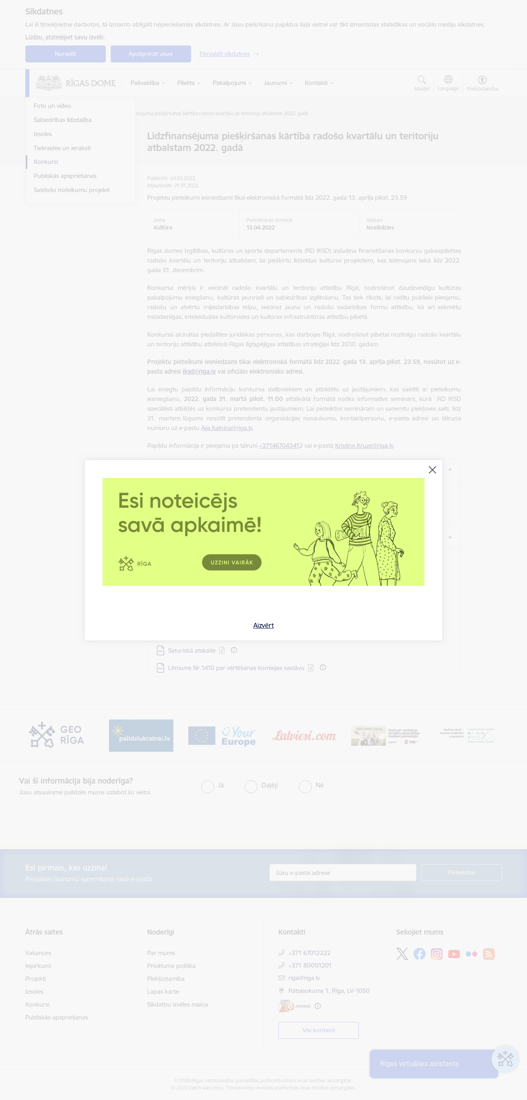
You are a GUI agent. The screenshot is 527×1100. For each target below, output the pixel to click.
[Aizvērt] (432, 469)
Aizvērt (263, 625)
